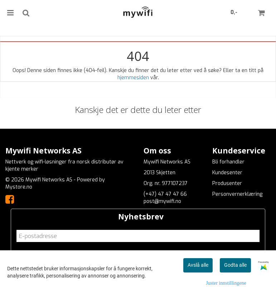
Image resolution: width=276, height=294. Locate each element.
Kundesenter (227, 172)
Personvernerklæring (237, 194)
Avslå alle (198, 265)
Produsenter (227, 183)
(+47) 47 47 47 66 (165, 194)
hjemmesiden (133, 77)
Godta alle (235, 265)
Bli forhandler (228, 161)
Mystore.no (18, 187)
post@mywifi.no (162, 201)
